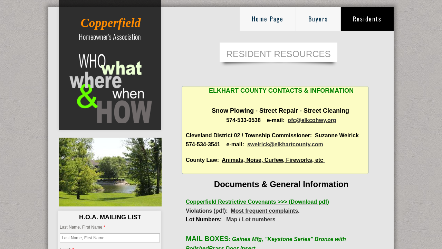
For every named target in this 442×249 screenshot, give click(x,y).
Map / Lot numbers (250, 219)
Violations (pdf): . (243, 211)
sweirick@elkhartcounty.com (285, 144)
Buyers (318, 18)
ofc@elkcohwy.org (312, 120)
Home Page (268, 18)
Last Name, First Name (82, 227)
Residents (367, 18)
